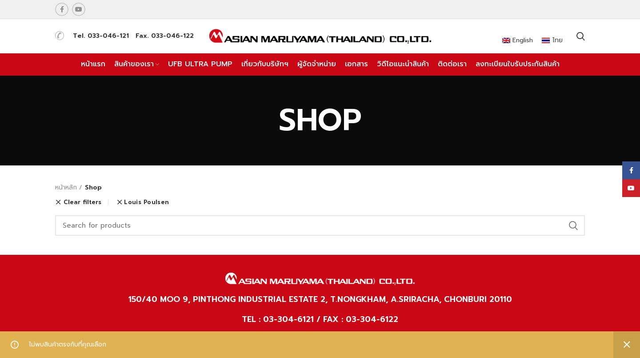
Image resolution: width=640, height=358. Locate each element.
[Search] (320, 225)
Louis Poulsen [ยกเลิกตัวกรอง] (146, 202)
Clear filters (82, 202)
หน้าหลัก (66, 187)
